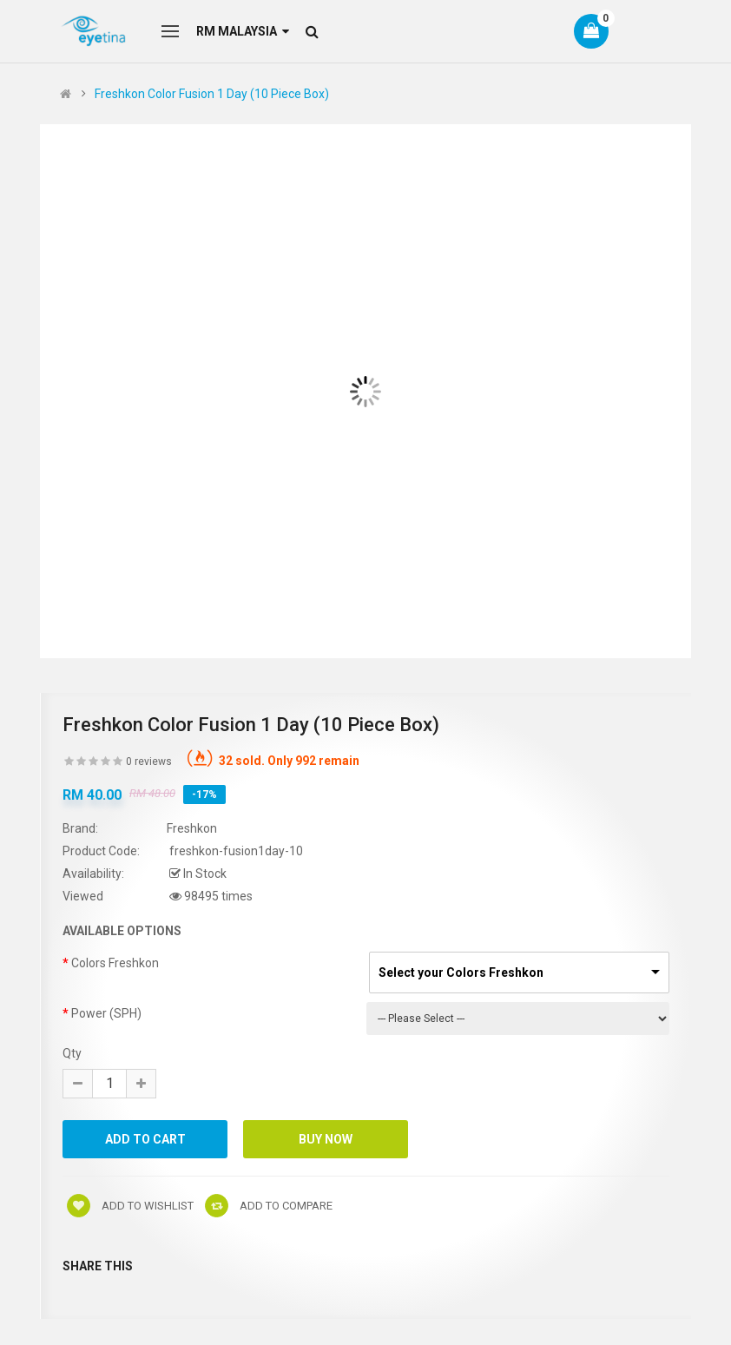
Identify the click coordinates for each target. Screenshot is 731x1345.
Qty (72, 1053)
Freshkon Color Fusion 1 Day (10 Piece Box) (212, 94)
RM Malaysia (242, 31)
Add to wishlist (130, 1205)
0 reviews (149, 761)
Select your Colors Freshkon (461, 972)
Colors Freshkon (115, 963)
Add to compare (269, 1205)
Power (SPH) (106, 1013)
